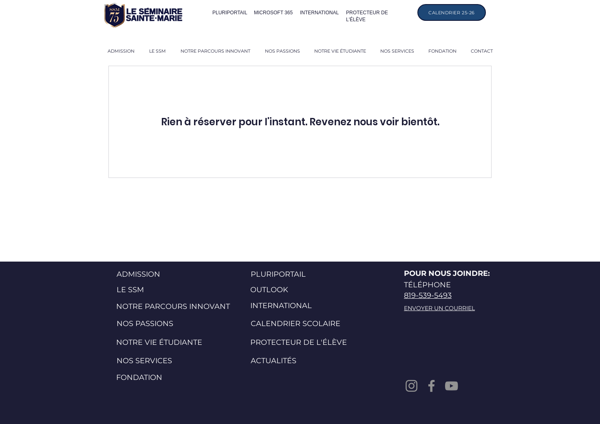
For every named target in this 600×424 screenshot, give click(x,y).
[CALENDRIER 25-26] (451, 12)
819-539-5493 (428, 295)
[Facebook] (431, 386)
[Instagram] (411, 386)
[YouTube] (451, 386)
